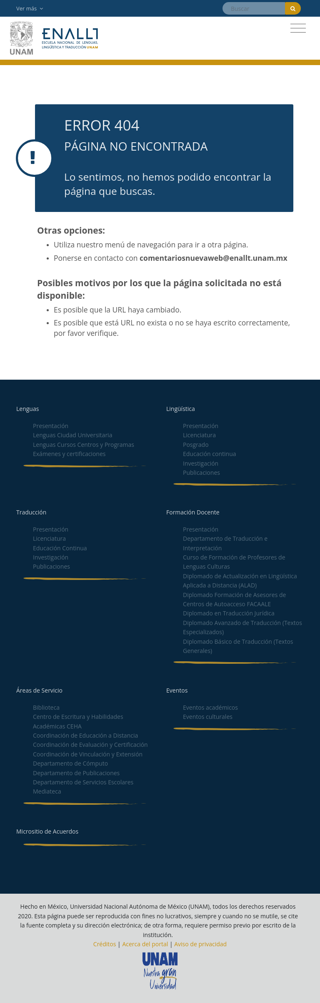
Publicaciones (201, 472)
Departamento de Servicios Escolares (83, 782)
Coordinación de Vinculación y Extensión (87, 754)
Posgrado (196, 445)
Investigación (200, 463)
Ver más (29, 8)
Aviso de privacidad (200, 944)
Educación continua (209, 454)
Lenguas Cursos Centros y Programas (83, 445)
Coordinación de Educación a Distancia (85, 735)
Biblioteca (46, 707)
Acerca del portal (145, 944)
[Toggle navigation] (298, 28)
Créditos (104, 944)
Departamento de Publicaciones (76, 773)
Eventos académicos (210, 707)
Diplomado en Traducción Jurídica (229, 613)
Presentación (50, 426)
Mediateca (47, 791)
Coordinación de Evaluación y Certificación (90, 744)
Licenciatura (199, 435)
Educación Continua (60, 548)
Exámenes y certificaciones (69, 454)
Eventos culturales (207, 717)
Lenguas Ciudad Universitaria (72, 435)
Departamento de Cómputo (70, 763)
